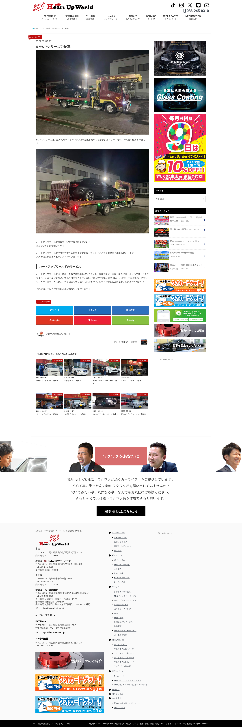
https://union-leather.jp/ (53, 608)
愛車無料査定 (72, 17)
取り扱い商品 (117, 694)
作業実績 (117, 626)
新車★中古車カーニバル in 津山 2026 (176, 244)
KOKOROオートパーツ (57, 561)
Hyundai (110, 17)
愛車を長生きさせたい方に (125, 630)
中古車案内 (116, 698)
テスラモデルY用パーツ (124, 653)
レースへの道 (119, 582)
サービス (115, 587)
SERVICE (151, 17)
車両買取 (115, 690)
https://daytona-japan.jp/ (53, 632)
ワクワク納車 (45, 302)
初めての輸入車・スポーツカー (127, 703)
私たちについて (118, 555)
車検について (119, 613)
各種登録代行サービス (123, 622)
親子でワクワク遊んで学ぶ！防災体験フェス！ (178, 220)
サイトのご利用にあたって (43, 724)
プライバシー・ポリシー (64, 724)
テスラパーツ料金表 (122, 666)
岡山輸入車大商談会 (177, 230)
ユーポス (90, 17)
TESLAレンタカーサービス (125, 596)
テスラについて (120, 645)
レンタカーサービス (122, 592)
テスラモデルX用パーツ (124, 658)
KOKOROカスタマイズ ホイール (127, 680)
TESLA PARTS (171, 17)
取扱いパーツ (117, 671)
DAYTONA (40, 621)
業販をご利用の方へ (122, 546)
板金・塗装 (118, 618)
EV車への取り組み (122, 577)
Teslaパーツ (119, 676)
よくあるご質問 (120, 635)
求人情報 (117, 551)
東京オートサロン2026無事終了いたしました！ (178, 267)
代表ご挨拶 (118, 573)
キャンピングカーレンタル (125, 600)
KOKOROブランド (122, 565)
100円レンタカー (121, 605)
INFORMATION (193, 17)
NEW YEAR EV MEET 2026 (174, 255)
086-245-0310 (196, 11)
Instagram (51, 590)
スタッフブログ (120, 542)
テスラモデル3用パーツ (124, 649)
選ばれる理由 (119, 560)
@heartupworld (166, 359)
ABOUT (133, 17)
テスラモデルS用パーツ (124, 662)
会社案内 (117, 569)
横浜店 (38, 590)
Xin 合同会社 (41, 638)
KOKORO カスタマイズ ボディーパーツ (130, 685)
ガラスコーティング (122, 609)
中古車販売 (50, 17)
